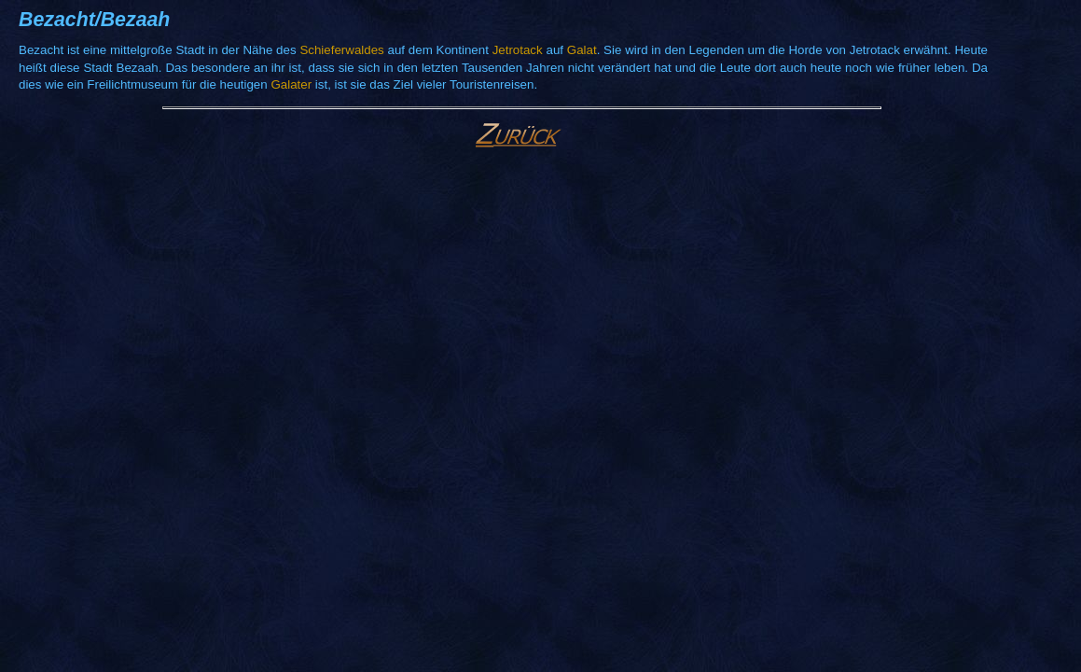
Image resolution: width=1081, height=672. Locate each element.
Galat (582, 50)
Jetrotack (517, 50)
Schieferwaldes (341, 50)
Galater (291, 84)
